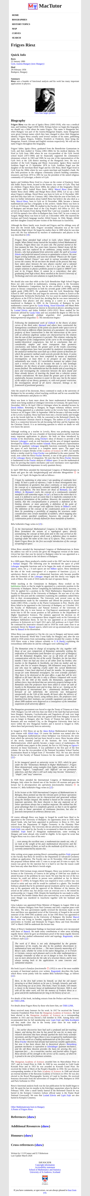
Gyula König (43, 305)
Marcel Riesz (61, 189)
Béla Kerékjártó (72, 1020)
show (31, 1117)
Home (15, 15)
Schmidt (46, 443)
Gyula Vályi (35, 313)
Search (16, 38)
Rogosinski (68, 936)
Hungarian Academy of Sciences (57, 1013)
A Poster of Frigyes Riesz (22, 1109)
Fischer (39, 455)
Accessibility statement (45, 1167)
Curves (16, 33)
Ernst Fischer (39, 453)
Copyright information (45, 1165)
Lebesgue (23, 441)
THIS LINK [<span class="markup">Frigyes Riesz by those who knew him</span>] (68, 1006)
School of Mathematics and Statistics (45, 1170)
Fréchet (14, 439)
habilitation (16, 586)
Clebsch (51, 323)
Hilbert (26, 443)
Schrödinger (52, 1046)
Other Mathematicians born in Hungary (28, 1107)
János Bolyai (48, 731)
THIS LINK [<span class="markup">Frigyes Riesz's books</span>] (19, 1001)
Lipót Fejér (16, 829)
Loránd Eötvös (20, 310)
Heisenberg (71, 1044)
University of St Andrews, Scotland (45, 1172)
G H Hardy (59, 641)
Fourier (33, 460)
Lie (70, 490)
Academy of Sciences (51, 451)
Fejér (23, 831)
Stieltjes (16, 563)
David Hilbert (17, 407)
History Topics (21, 24)
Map (14, 29)
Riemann (63, 490)
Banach (32, 627)
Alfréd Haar (33, 733)
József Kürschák (57, 305)
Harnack (42, 325)
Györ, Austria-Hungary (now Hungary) (27, 64)
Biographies (19, 20)
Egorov (75, 745)
